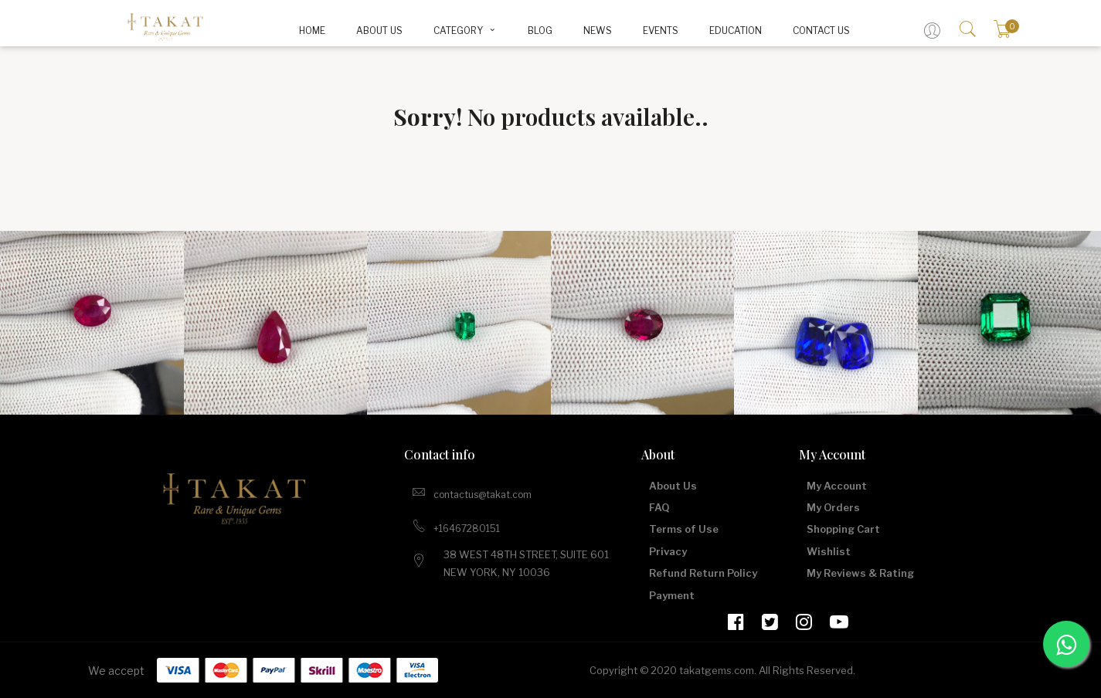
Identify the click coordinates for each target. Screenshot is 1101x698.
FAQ (659, 507)
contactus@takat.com (472, 492)
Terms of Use (684, 529)
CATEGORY (465, 30)
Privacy (668, 551)
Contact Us (821, 30)
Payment (672, 595)
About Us (379, 30)
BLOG (540, 30)
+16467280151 (456, 526)
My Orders (833, 507)
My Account (837, 485)
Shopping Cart (843, 529)
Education (735, 30)
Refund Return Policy (703, 573)
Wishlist (829, 551)
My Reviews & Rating (860, 573)
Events (660, 30)
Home (312, 30)
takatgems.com (716, 670)
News (597, 30)
